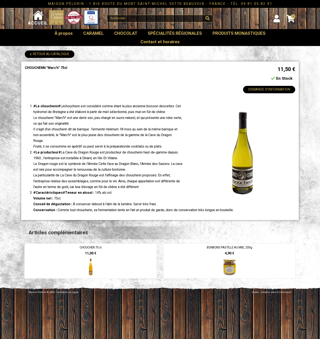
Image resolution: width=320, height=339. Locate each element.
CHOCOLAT (125, 33)
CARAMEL (93, 33)
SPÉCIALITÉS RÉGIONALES (175, 33)
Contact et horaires (160, 42)
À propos (63, 33)
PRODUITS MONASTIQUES (239, 33)
